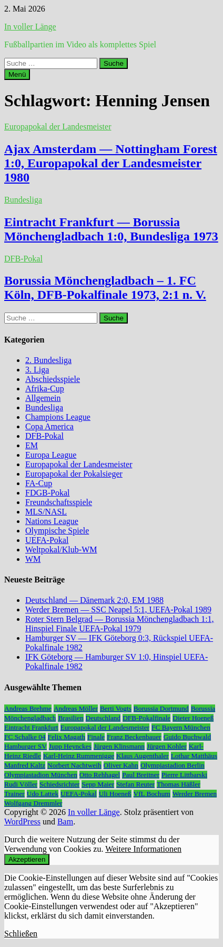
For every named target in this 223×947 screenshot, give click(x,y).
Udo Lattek (42, 794)
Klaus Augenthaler (142, 756)
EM (31, 445)
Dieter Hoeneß (193, 718)
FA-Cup (38, 483)
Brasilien (70, 718)
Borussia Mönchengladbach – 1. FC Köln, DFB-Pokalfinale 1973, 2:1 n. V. (105, 287)
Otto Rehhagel (99, 775)
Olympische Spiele (57, 530)
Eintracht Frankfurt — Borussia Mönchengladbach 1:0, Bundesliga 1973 (111, 229)
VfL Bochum (152, 794)
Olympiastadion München (40, 775)
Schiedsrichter (59, 784)
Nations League (51, 521)
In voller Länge (30, 26)
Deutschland (103, 718)
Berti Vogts (115, 708)
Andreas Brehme (28, 708)
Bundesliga (23, 199)
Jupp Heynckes (70, 746)
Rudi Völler (20, 784)
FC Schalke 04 (25, 737)
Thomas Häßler (178, 784)
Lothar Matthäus (194, 756)
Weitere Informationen (143, 848)
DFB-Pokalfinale (146, 718)
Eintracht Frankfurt (31, 727)
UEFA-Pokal (46, 540)
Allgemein (43, 398)
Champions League (57, 416)
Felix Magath (66, 737)
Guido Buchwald (187, 737)
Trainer (14, 794)
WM (32, 559)
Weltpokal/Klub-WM (61, 549)
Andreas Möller (76, 708)
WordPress (22, 821)
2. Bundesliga (48, 360)
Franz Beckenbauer (134, 737)
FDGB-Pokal (47, 492)
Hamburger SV (25, 746)
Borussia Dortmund (161, 708)
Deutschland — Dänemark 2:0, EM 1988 (94, 600)
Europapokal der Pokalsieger (74, 473)
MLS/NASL (46, 511)
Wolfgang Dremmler (33, 803)
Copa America (49, 426)
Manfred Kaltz (24, 765)
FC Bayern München (180, 727)
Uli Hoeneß (115, 794)
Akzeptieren (26, 859)
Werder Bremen (195, 794)
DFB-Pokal (23, 258)
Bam (65, 821)
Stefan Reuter (135, 784)
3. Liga (37, 369)
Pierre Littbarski (184, 775)
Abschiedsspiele (52, 379)
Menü (17, 74)
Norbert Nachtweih (74, 765)
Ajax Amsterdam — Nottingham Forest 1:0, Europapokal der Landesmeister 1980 (110, 163)
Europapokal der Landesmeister (57, 126)
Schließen (20, 933)
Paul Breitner (140, 775)
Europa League (50, 454)
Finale (96, 737)
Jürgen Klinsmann (119, 746)
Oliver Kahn (121, 765)
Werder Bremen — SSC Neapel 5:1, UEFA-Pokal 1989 (118, 609)
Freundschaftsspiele (58, 502)
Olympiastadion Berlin (172, 765)
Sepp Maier (98, 784)
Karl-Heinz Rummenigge (78, 756)
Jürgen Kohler (167, 746)
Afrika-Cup (44, 388)
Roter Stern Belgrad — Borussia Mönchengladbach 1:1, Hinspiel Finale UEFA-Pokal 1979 (119, 623)
